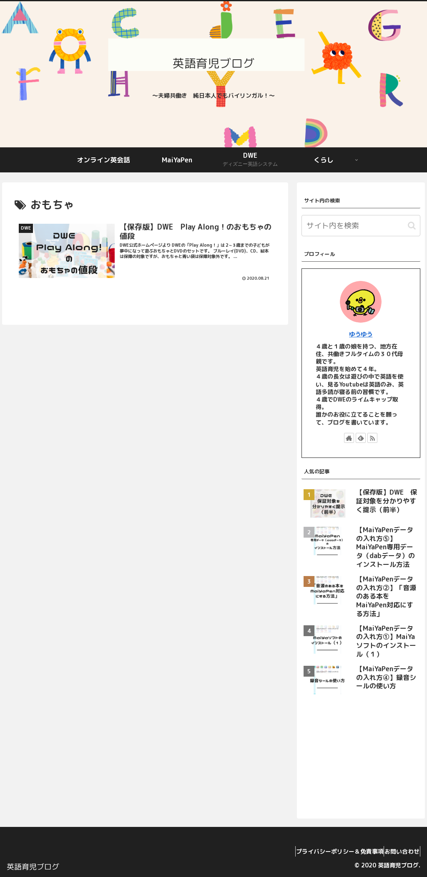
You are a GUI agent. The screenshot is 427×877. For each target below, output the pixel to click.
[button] (411, 225)
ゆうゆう (360, 334)
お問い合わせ (398, 851)
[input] (360, 225)
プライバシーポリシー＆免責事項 (328, 851)
